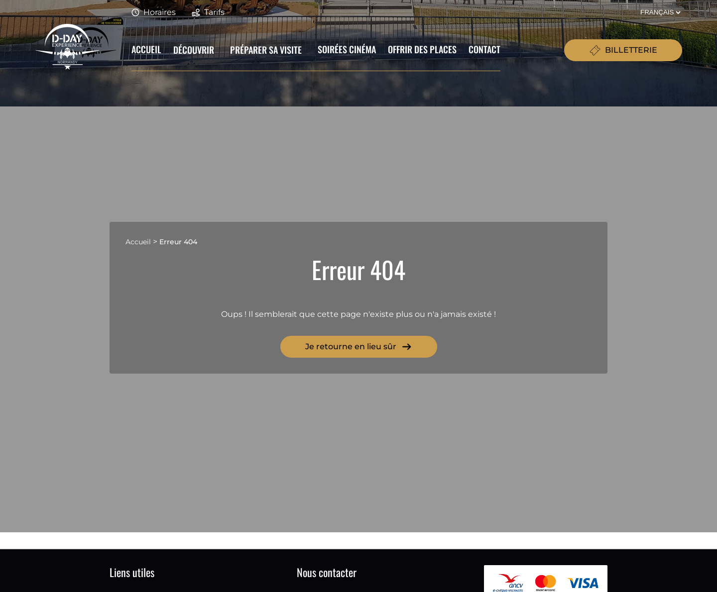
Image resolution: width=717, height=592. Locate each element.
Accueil (146, 49)
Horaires (153, 12)
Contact (484, 49)
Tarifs (208, 12)
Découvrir (193, 49)
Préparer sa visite (266, 49)
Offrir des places (422, 49)
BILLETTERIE (623, 50)
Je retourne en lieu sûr (358, 347)
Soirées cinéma (347, 49)
